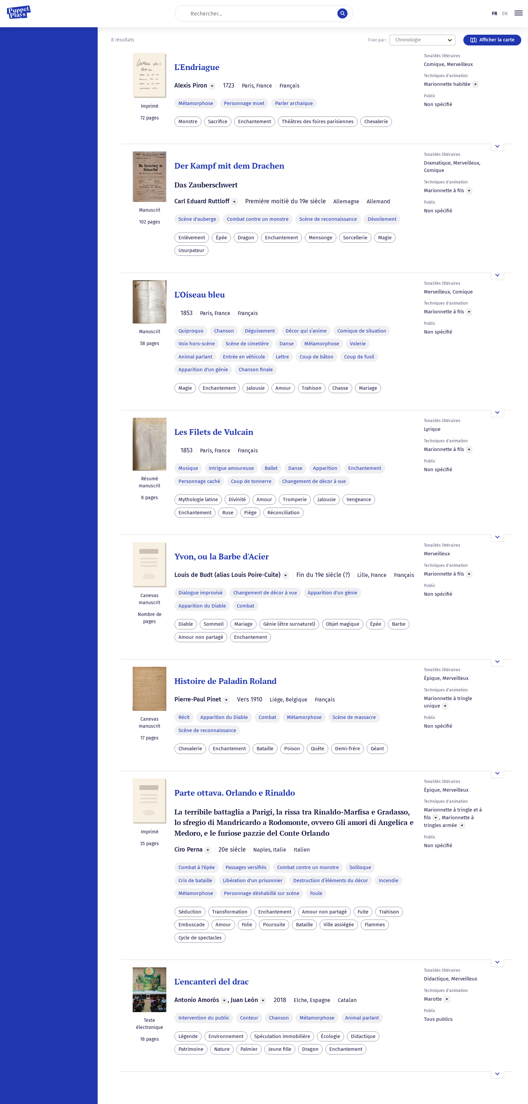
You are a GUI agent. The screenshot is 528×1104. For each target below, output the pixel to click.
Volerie (358, 344)
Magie (385, 238)
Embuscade (191, 925)
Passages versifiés (246, 867)
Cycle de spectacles (200, 938)
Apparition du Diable (202, 606)
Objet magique (342, 624)
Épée (221, 238)
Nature (222, 1049)
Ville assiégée (339, 925)
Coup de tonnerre (251, 481)
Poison (292, 749)
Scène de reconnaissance (328, 219)
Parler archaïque (294, 103)
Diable (185, 624)
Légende (188, 1036)
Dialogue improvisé (200, 593)
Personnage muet (244, 103)
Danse (286, 344)
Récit (184, 717)
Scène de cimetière (247, 344)
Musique (188, 468)
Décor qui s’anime (306, 331)
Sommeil (214, 624)
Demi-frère (347, 749)
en (505, 13)
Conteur (249, 1018)
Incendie (388, 880)
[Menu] (212, 86)
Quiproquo (190, 331)
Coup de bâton (316, 357)
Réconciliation (283, 513)
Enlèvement (191, 238)
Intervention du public (203, 1018)
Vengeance (358, 499)
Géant (377, 749)
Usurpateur (191, 250)
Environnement (225, 1036)
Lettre (282, 357)
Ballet (271, 468)
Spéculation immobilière (282, 1036)
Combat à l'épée (196, 867)
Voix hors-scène (196, 344)
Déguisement (260, 331)
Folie (247, 925)
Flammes (375, 925)
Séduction (189, 912)
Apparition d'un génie (203, 370)
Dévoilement (382, 219)
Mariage (368, 388)
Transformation (230, 912)
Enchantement (254, 121)
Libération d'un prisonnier (253, 880)
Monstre (187, 121)
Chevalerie (376, 121)
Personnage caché (199, 481)
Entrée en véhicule (244, 357)
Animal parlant (195, 357)
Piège (250, 513)
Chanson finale (256, 370)
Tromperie (295, 499)
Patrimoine (190, 1049)
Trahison (312, 388)
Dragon (246, 238)
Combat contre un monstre (258, 219)
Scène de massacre (354, 717)
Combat (245, 606)
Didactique (363, 1036)
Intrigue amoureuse (231, 468)
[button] (518, 13)
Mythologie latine (198, 499)
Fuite (363, 912)
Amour (283, 388)
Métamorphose (195, 103)
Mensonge (320, 238)
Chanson (224, 331)
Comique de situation (361, 331)
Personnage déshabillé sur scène (261, 893)
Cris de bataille (195, 880)
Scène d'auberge (197, 219)
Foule (316, 893)
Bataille (265, 749)
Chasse (340, 388)
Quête (317, 749)
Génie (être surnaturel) (289, 624)
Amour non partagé (200, 637)
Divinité (237, 499)
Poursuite (274, 925)
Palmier (249, 1049)
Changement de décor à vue (314, 481)
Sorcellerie (355, 238)
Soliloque (360, 867)
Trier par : (377, 39)
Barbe (398, 624)
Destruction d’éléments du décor (330, 880)
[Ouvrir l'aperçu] (497, 147)
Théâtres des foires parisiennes (318, 121)
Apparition (325, 468)
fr (494, 13)
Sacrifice (217, 121)
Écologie (330, 1036)
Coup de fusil (359, 357)
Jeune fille (279, 1049)
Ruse (227, 513)
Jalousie (255, 388)
